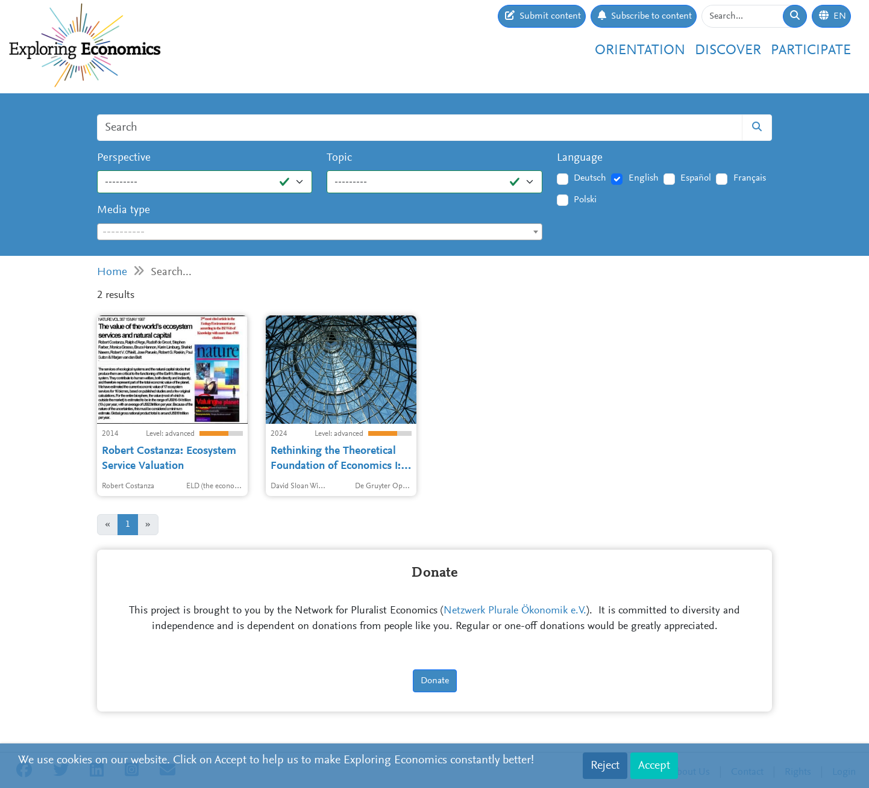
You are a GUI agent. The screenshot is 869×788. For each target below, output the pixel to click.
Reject (605, 766)
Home (112, 272)
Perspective (124, 158)
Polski (585, 200)
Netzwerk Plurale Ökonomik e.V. (515, 611)
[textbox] (320, 232)
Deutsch (590, 178)
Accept (654, 766)
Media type (123, 210)
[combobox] (319, 231)
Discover (728, 50)
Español (695, 178)
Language (580, 158)
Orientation (640, 50)
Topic (339, 158)
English (644, 178)
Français (749, 178)
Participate (811, 50)
